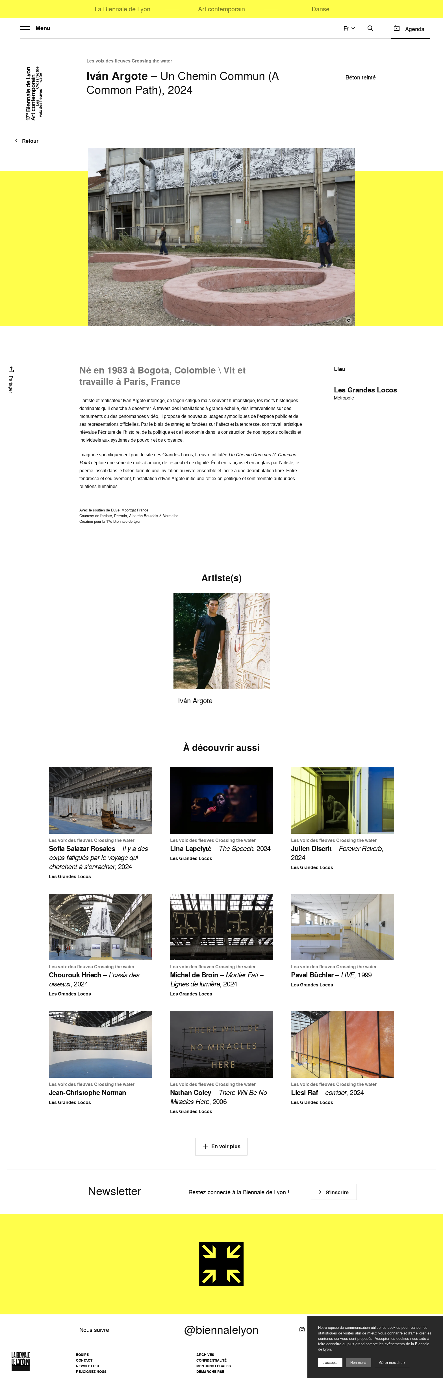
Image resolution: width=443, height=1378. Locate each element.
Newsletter (87, 1366)
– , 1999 (331, 974)
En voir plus (221, 1146)
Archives (205, 1354)
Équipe (82, 1354)
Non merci (358, 1362)
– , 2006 (218, 1097)
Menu (35, 28)
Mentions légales (213, 1366)
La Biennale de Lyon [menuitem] (122, 9)
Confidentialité (211, 1360)
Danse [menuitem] (320, 9)
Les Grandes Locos (365, 390)
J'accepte (330, 1362)
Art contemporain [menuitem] (221, 9)
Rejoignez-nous (91, 1371)
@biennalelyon (221, 1329)
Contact (84, 1360)
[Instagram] (302, 1329)
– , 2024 (98, 857)
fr (350, 28)
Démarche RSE (210, 1371)
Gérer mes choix (392, 1362)
